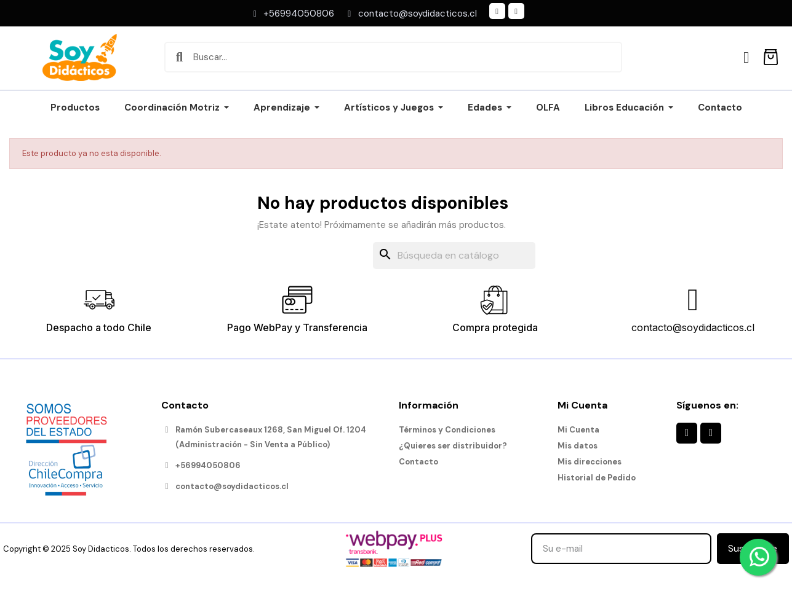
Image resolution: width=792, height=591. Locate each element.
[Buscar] (454, 255)
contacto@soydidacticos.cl (692, 327)
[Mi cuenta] (746, 57)
